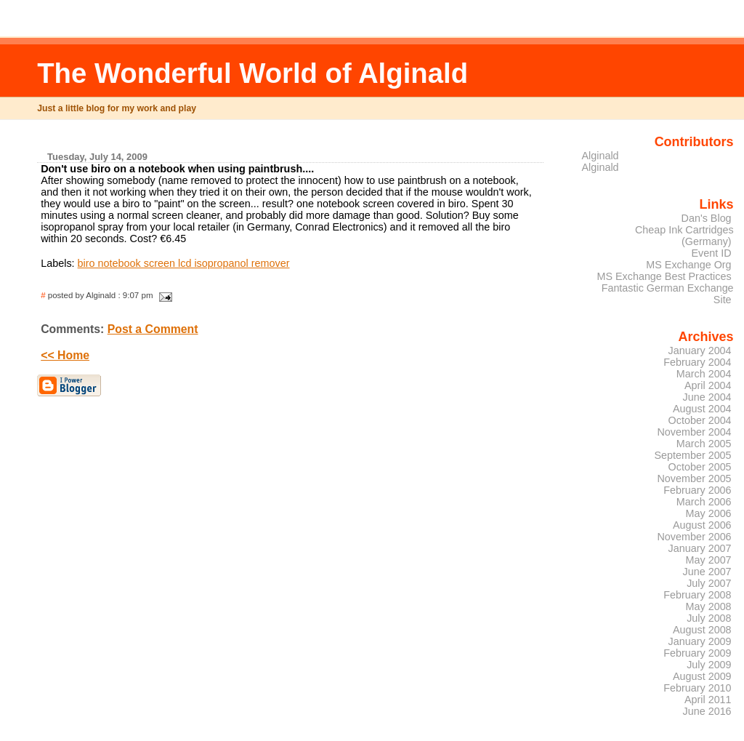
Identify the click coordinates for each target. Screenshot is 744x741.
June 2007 (707, 571)
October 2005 (700, 467)
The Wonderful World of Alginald (252, 73)
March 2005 (704, 443)
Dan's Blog (707, 218)
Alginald (600, 155)
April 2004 (708, 385)
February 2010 (697, 688)
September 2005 (692, 455)
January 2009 (700, 641)
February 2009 (697, 653)
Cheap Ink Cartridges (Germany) (684, 235)
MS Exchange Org (688, 265)
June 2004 (707, 397)
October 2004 (700, 420)
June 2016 (707, 711)
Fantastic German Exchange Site (668, 293)
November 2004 (694, 432)
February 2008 (697, 595)
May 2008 (709, 606)
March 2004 (704, 374)
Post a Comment (153, 329)
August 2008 (702, 630)
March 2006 (704, 502)
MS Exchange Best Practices (664, 276)
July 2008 (709, 618)
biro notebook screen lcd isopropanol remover (184, 263)
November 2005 (694, 478)
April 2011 (708, 699)
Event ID (712, 253)
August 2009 (702, 676)
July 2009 (709, 664)
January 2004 (700, 350)
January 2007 (700, 548)
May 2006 (709, 513)
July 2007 (709, 583)
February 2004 (697, 362)
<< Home (65, 355)
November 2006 (694, 536)
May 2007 (709, 560)
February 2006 (697, 490)
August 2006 (702, 525)
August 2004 (702, 408)
